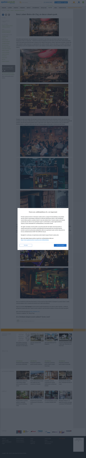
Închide (26, 245)
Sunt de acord (60, 245)
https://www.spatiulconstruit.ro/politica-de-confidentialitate (35, 240)
